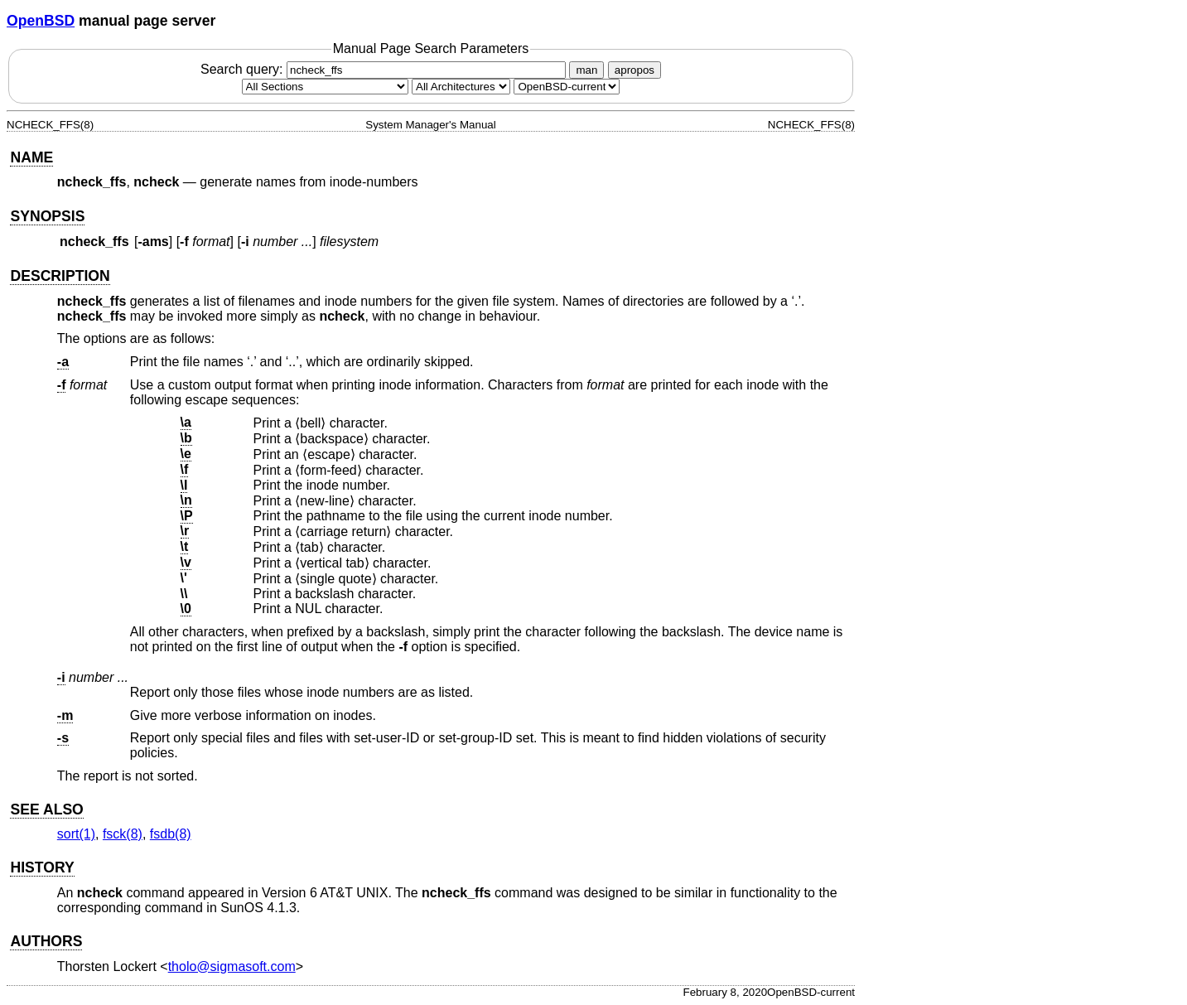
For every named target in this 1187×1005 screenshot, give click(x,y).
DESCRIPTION (59, 276)
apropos (634, 70)
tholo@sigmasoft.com (232, 966)
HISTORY (42, 867)
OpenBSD (41, 20)
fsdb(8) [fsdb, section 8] (170, 834)
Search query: (385, 69)
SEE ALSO (46, 809)
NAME (31, 157)
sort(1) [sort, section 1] (76, 834)
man (586, 70)
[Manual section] (325, 86)
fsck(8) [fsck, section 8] (122, 834)
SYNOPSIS (47, 216)
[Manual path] (567, 86)
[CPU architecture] (461, 86)
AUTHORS (46, 941)
